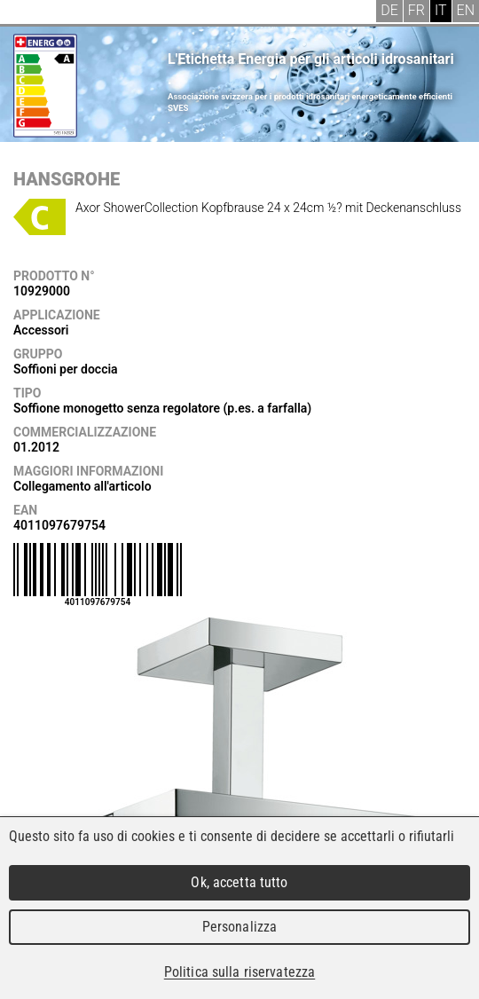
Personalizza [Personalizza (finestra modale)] (240, 926)
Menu (26, 13)
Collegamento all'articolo (82, 486)
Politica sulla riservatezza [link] (239, 972)
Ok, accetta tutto (239, 882)
